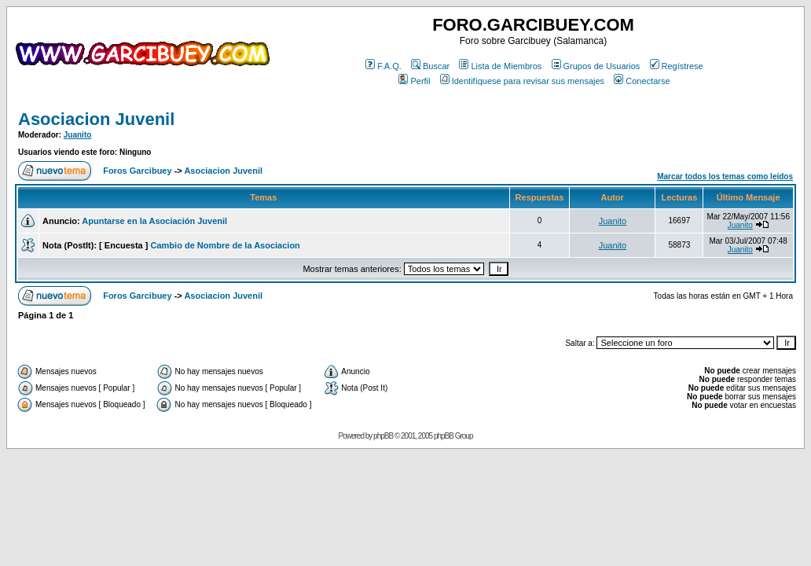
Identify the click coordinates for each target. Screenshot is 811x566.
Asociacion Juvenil (96, 119)
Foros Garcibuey (137, 170)
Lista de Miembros (500, 66)
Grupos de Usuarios (596, 66)
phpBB (383, 436)
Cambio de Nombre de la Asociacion (225, 245)
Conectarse (642, 81)
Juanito (78, 134)
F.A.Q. (383, 66)
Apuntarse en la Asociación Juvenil (154, 221)
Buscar (430, 66)
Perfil (414, 81)
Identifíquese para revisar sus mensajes (522, 81)
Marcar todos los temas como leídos (725, 176)
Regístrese (676, 66)
